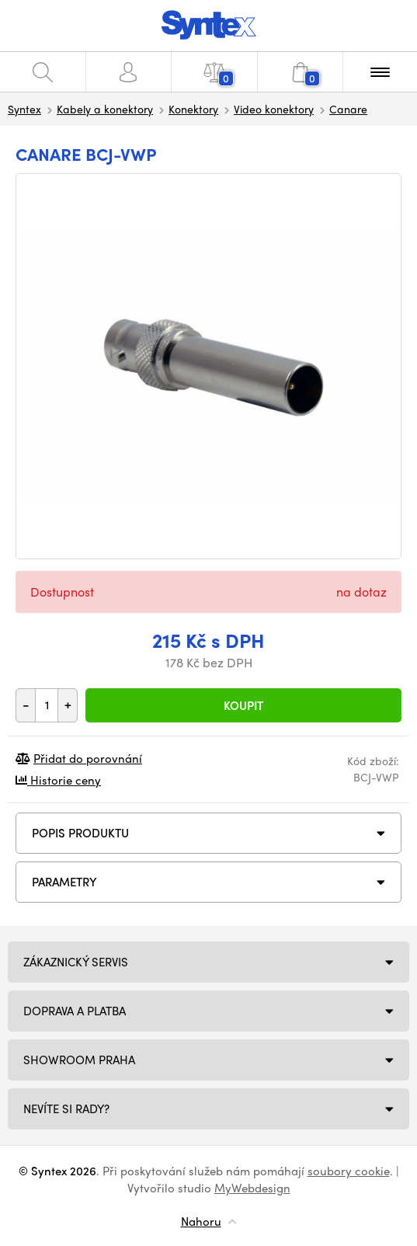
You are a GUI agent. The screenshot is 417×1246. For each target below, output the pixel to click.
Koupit (243, 705)
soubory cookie (349, 1170)
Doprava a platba (74, 1010)
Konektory (193, 109)
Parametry (64, 881)
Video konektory (274, 109)
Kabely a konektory (105, 109)
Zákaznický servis (75, 961)
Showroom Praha (79, 1059)
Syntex (24, 109)
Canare (348, 109)
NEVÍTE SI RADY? (66, 1108)
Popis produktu (80, 832)
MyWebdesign (252, 1187)
